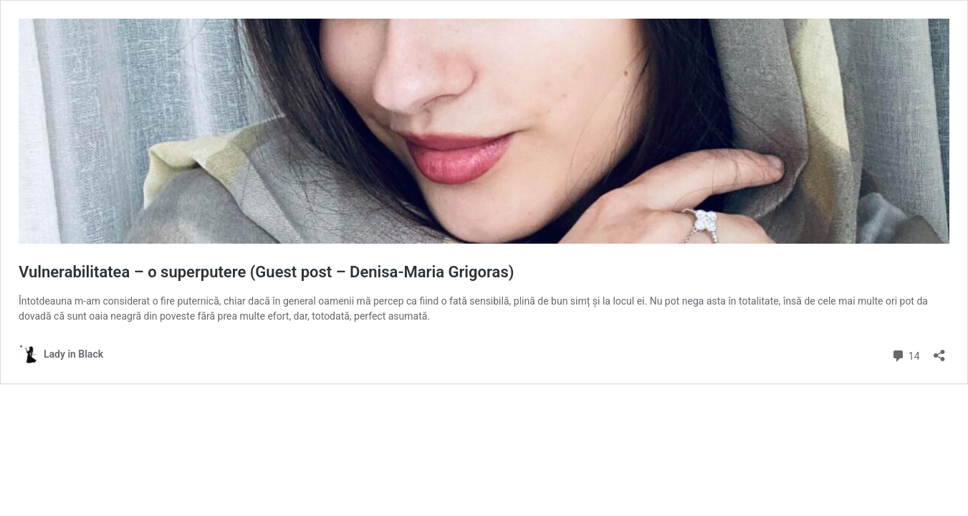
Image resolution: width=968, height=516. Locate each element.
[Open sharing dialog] (939, 351)
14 (905, 354)
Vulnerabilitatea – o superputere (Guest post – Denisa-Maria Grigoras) (266, 272)
